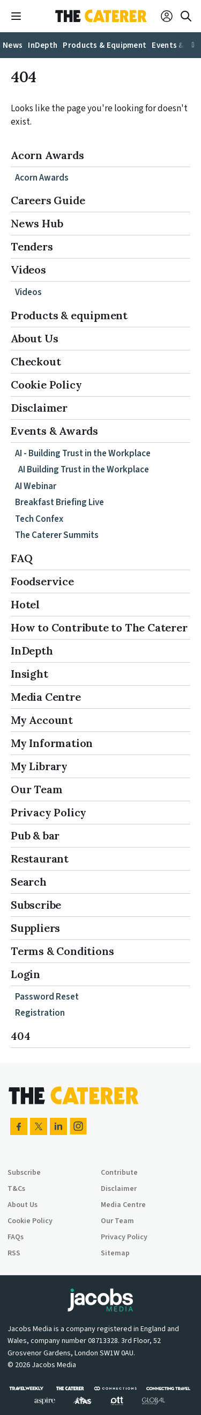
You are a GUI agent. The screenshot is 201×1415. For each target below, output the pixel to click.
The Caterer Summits (57, 535)
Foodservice (42, 581)
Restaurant (40, 858)
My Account (42, 720)
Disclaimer (39, 407)
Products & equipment (69, 315)
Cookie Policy (46, 384)
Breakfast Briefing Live (59, 502)
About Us (34, 338)
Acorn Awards (47, 155)
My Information (52, 743)
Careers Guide (48, 200)
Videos (28, 269)
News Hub (37, 223)
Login (25, 974)
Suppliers (35, 928)
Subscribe (36, 904)
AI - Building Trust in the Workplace (83, 453)
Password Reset (47, 996)
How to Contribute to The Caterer (99, 627)
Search (29, 881)
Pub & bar (35, 835)
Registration (40, 1013)
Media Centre (46, 696)
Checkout (36, 361)
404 (20, 1036)
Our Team (36, 789)
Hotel (25, 604)
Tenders (32, 246)
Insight (29, 673)
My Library (39, 766)
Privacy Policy (48, 812)
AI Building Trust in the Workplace (83, 469)
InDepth (32, 650)
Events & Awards (54, 430)
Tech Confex (39, 519)
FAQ (21, 558)
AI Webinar (35, 486)
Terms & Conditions (62, 951)
